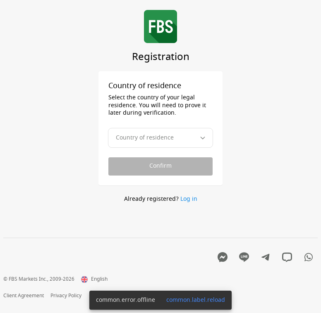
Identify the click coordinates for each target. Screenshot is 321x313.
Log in (188, 199)
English (94, 279)
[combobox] (160, 137)
